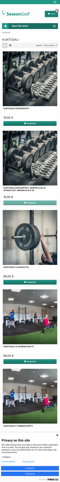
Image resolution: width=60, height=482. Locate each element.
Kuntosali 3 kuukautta (16, 267)
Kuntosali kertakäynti (16, 108)
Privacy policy (28, 461)
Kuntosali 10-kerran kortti (18, 346)
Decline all (30, 474)
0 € (53, 13)
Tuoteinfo (30, 123)
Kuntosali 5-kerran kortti (18, 426)
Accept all (30, 468)
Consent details (8, 461)
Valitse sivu (19, 26)
